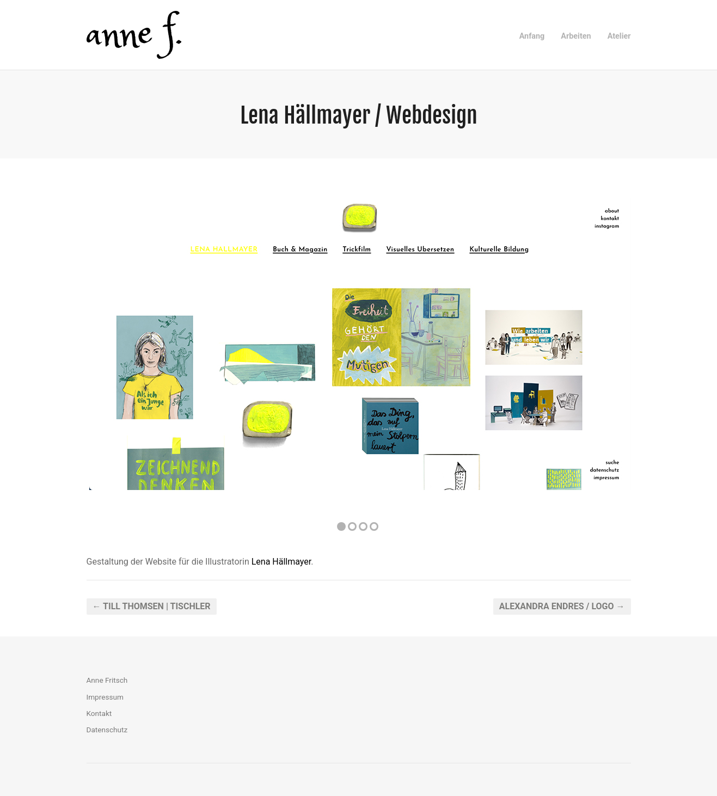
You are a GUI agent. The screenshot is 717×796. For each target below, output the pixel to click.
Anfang (532, 36)
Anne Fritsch (107, 680)
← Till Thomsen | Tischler (152, 606)
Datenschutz (107, 729)
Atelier (619, 36)
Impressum (105, 697)
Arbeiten (576, 36)
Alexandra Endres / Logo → (562, 606)
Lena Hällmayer (281, 561)
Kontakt (99, 713)
